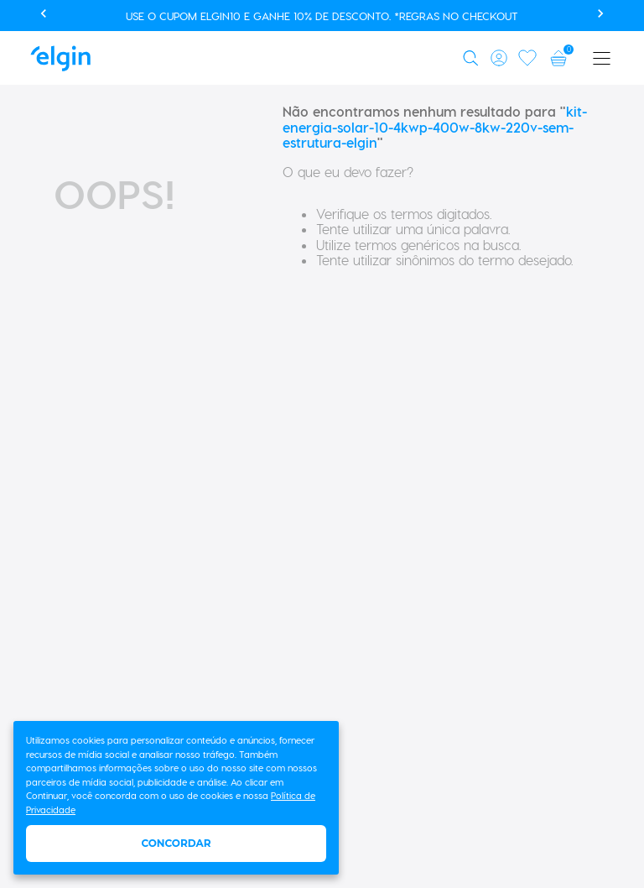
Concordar (175, 843)
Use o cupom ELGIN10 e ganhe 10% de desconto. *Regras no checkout (322, 15)
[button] (473, 58)
